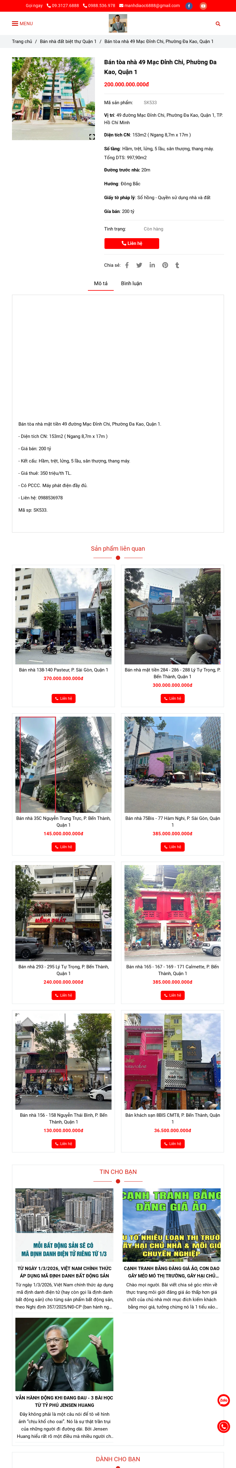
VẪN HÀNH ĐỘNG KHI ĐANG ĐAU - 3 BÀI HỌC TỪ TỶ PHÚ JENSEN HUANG (64, 1401)
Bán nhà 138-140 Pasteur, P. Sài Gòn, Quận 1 (63, 670)
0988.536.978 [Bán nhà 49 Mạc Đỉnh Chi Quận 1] (99, 5)
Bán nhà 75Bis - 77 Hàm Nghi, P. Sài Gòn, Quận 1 (172, 822)
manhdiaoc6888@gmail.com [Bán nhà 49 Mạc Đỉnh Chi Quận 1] (149, 5)
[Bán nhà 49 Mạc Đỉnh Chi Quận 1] (53, 98)
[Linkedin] (152, 265)
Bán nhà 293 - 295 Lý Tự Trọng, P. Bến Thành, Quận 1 (63, 970)
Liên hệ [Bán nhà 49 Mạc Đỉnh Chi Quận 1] (132, 243)
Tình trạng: (115, 229)
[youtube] (203, 5)
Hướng (111, 184)
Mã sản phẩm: (119, 102)
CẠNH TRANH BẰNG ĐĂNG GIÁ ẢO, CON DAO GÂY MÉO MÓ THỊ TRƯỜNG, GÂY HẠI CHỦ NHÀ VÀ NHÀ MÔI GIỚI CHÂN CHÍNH (171, 1273)
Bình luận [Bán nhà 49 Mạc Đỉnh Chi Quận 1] (131, 283)
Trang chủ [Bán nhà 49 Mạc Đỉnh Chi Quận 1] (22, 41)
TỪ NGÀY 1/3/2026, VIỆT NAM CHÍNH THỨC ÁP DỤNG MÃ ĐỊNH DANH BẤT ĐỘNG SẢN (65, 1272)
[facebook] (189, 5)
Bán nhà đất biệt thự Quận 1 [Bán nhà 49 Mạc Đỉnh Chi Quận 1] (68, 41)
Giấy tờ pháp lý (119, 197)
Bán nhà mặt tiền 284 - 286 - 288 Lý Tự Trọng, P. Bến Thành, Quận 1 (173, 673)
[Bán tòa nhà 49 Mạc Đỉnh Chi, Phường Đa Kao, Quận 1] (118, 23)
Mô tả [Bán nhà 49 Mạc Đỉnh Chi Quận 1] (101, 283)
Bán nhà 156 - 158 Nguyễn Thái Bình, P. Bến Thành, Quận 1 (63, 1118)
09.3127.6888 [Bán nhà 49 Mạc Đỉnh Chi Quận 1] (63, 5)
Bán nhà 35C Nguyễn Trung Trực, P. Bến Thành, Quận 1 (63, 822)
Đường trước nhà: (122, 170)
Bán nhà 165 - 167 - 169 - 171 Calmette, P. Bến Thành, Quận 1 (172, 970)
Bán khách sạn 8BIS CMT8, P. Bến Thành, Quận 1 (172, 1118)
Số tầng (112, 149)
